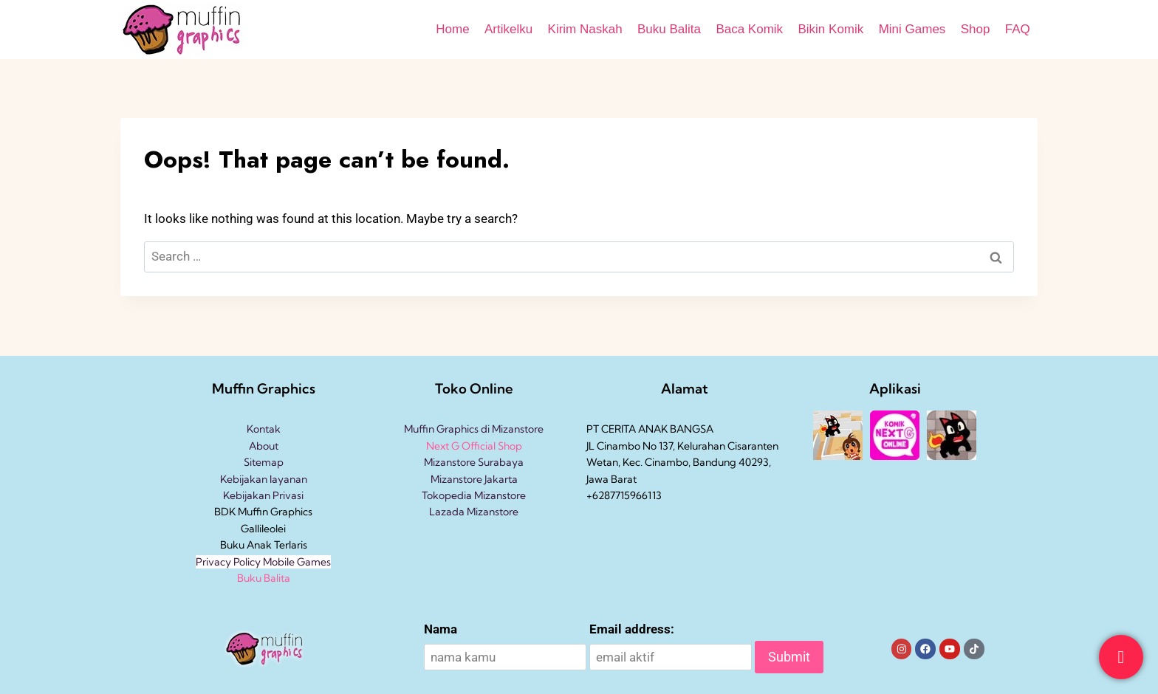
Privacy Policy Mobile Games (263, 561)
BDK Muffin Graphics (263, 511)
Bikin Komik (830, 29)
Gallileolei (263, 528)
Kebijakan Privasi (263, 495)
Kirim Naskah (585, 29)
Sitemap (264, 462)
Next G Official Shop (474, 446)
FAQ (1017, 29)
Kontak (264, 429)
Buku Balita (669, 29)
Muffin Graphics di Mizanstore (474, 429)
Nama (440, 629)
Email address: (631, 629)
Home (452, 29)
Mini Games (912, 29)
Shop (975, 29)
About (263, 446)
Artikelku (508, 29)
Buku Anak (246, 545)
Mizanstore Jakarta (474, 479)
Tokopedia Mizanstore (474, 495)
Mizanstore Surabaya (474, 462)
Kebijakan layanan (263, 479)
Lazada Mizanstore (473, 511)
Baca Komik (749, 29)
